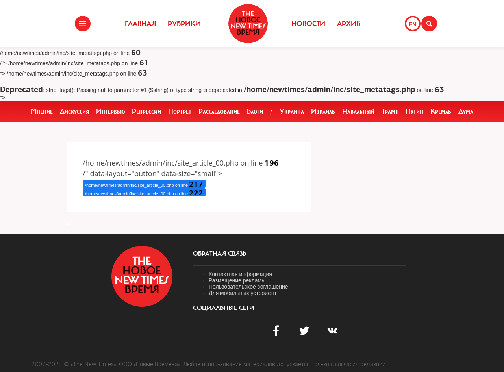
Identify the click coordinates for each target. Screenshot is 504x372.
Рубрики (184, 23)
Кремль (440, 111)
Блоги (255, 111)
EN (412, 24)
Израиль (323, 111)
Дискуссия (74, 111)
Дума (465, 111)
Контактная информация (240, 274)
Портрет (179, 111)
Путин (414, 111)
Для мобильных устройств (242, 293)
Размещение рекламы (237, 280)
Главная (140, 23)
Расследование (219, 111)
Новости (308, 23)
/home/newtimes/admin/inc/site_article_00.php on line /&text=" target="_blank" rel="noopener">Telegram (144, 192)
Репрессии (146, 111)
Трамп (390, 111)
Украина (292, 111)
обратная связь (219, 254)
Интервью (110, 111)
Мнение (42, 111)
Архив (348, 23)
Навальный (358, 111)
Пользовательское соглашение (248, 287)
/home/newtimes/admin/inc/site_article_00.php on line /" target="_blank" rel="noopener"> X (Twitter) (144, 184)
